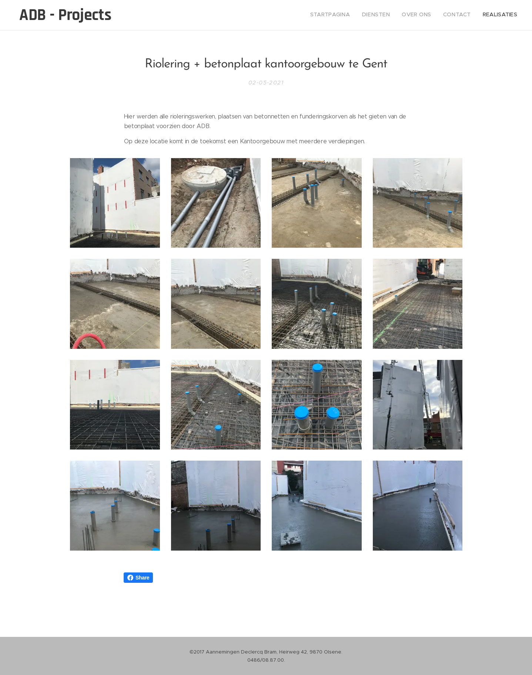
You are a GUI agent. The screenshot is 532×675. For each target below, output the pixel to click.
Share (138, 578)
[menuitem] (472, 15)
